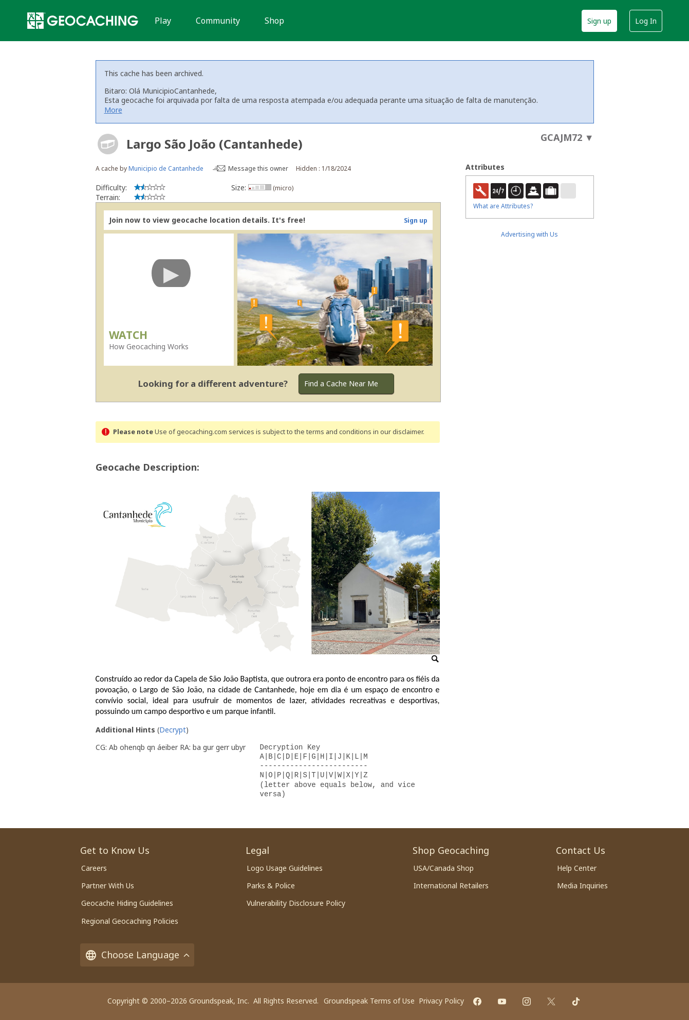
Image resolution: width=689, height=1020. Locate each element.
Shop (274, 20)
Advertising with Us (529, 234)
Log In (646, 21)
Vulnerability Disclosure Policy (296, 903)
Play (163, 20)
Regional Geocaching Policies (129, 921)
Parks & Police (271, 885)
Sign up (599, 21)
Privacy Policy (441, 1001)
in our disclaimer (398, 431)
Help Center (577, 868)
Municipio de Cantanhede (165, 168)
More (113, 110)
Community (218, 20)
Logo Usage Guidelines (285, 868)
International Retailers (451, 885)
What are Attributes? (503, 206)
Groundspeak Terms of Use (369, 1001)
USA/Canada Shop (444, 868)
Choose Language (137, 955)
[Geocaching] (82, 20)
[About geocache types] (108, 144)
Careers (94, 868)
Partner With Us (107, 885)
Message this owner (258, 168)
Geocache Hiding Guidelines (127, 903)
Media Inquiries (582, 885)
